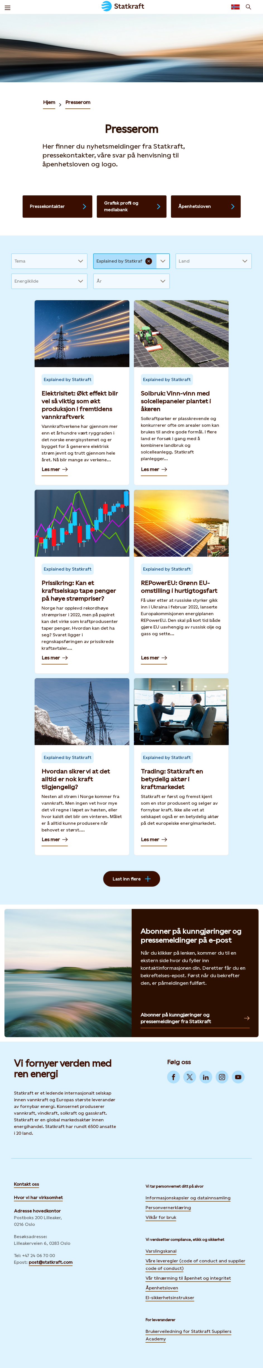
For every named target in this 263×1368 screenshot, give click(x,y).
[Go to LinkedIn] (205, 1077)
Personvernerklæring (168, 1207)
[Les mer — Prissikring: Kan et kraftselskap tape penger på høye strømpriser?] (82, 582)
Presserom (77, 102)
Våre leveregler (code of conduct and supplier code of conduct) (195, 1264)
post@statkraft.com (51, 1262)
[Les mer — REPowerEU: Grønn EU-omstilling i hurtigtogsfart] (181, 582)
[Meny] (7, 7)
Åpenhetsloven (207, 206)
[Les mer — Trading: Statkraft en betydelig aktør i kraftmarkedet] (181, 766)
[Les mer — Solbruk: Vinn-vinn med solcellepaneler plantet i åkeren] (181, 392)
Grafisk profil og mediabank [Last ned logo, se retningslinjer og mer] (132, 206)
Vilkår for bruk (161, 1217)
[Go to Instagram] (222, 1077)
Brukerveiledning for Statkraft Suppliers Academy (188, 1335)
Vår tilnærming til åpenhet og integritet (188, 1278)
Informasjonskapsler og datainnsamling (188, 1197)
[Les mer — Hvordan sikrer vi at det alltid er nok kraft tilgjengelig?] (82, 766)
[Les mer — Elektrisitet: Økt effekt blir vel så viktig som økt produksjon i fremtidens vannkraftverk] (82, 392)
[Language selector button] (235, 6)
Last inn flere (132, 879)
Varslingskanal (161, 1251)
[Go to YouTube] (238, 1077)
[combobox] (15, 261)
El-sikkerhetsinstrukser (170, 1297)
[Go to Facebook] (173, 1077)
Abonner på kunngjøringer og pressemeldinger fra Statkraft (195, 1018)
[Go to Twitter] (189, 1077)
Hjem (49, 102)
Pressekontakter (58, 206)
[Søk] (248, 7)
